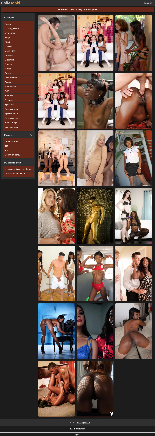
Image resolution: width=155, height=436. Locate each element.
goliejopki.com (83, 423)
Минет (8, 69)
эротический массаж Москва (18, 169)
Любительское (12, 78)
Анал (7, 42)
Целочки (9, 55)
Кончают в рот (11, 122)
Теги (7, 146)
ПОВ (7, 91)
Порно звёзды (11, 141)
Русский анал (11, 113)
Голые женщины (12, 118)
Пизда (8, 24)
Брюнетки (9, 104)
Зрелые (8, 64)
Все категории (11, 127)
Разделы (8, 135)
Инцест (8, 37)
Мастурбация (11, 87)
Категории (9, 17)
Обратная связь (12, 155)
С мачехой (10, 51)
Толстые (9, 96)
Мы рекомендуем (12, 163)
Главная (148, 3)
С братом (9, 60)
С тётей (8, 46)
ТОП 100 (9, 150)
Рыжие (8, 82)
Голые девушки (12, 28)
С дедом (9, 100)
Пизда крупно (11, 109)
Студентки (10, 33)
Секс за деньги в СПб (15, 174)
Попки (8, 73)
